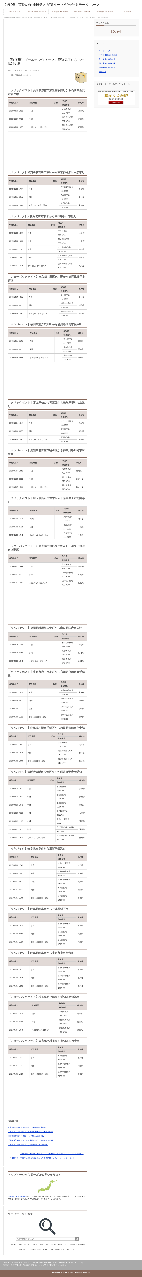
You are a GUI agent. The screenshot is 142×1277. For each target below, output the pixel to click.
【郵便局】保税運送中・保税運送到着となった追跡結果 (30, 1132)
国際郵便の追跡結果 (105, 12)
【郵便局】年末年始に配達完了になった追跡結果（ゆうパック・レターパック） (43, 1158)
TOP (25, 17)
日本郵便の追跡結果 (82, 12)
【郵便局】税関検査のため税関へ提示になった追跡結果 (30, 1140)
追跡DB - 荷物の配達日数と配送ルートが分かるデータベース (59, 4)
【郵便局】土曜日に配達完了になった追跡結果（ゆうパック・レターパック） (52, 1154)
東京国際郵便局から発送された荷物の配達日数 (27, 1127)
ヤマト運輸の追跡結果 (37, 12)
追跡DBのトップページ (17, 1196)
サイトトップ (14, 12)
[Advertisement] (47, 39)
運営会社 (127, 12)
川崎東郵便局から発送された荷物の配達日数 (26, 1136)
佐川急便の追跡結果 (60, 12)
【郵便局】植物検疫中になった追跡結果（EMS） (28, 1145)
